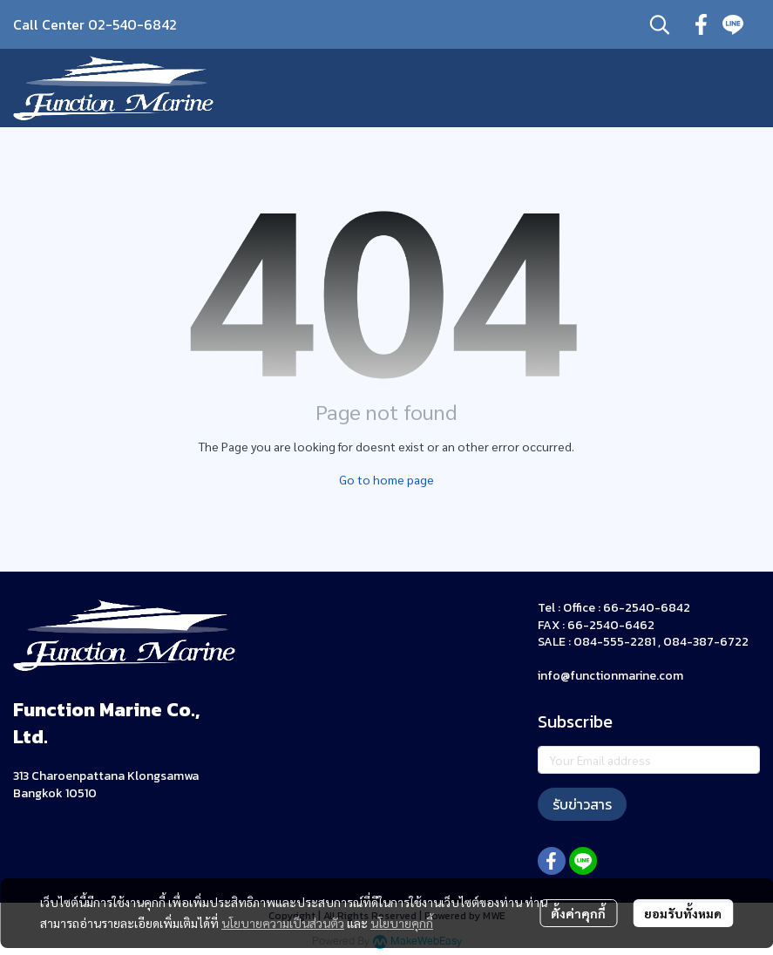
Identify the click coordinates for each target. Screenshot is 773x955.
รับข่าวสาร (582, 804)
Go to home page (386, 479)
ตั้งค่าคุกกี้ (578, 913)
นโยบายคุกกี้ (401, 923)
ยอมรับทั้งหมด (683, 913)
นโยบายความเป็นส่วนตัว (282, 923)
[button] (660, 24)
